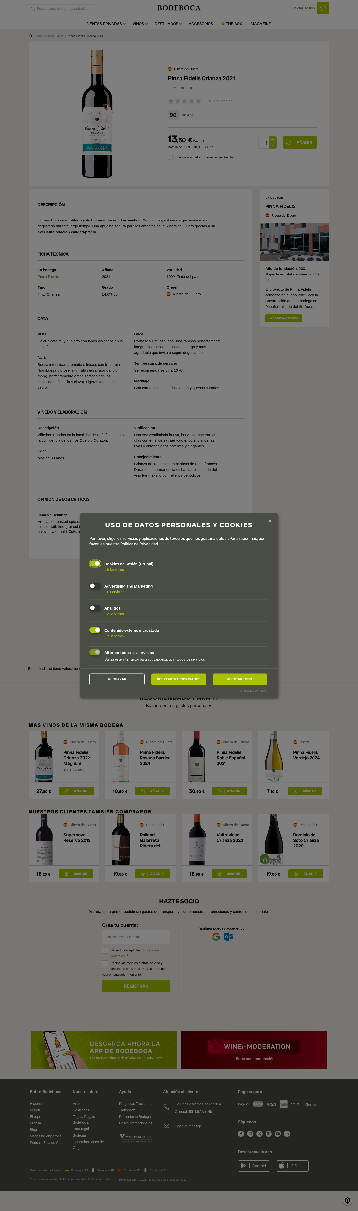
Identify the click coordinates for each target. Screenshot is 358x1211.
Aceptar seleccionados (178, 679)
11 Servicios (114, 591)
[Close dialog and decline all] (269, 521)
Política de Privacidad (139, 544)
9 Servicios (114, 569)
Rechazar (117, 679)
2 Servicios (114, 613)
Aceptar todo (239, 679)
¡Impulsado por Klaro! (253, 691)
